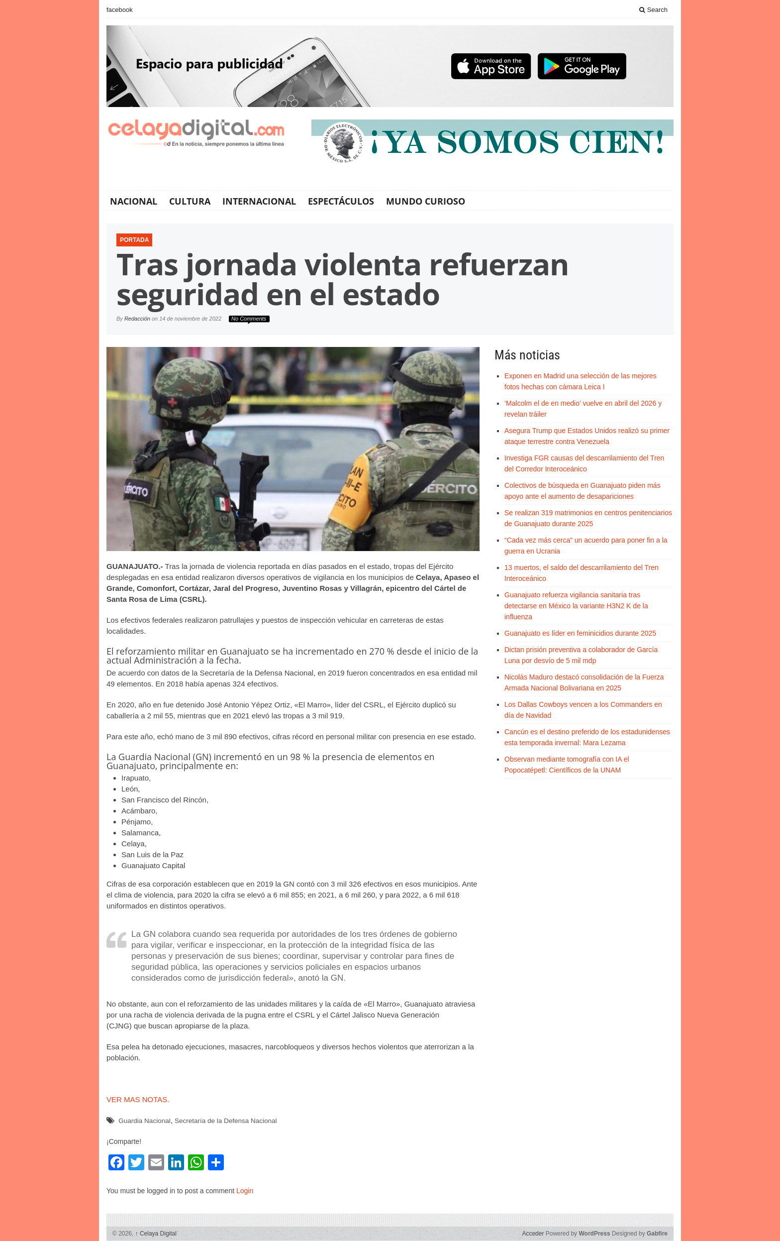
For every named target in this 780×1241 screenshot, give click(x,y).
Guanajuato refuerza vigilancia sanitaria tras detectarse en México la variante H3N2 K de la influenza (576, 606)
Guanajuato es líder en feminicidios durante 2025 (580, 633)
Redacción (137, 319)
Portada (134, 239)
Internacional (259, 201)
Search (653, 9)
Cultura (189, 201)
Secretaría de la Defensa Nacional (226, 1121)
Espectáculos (341, 201)
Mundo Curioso (425, 201)
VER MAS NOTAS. (137, 1099)
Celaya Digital (156, 1233)
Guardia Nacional (144, 1121)
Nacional (133, 201)
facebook (119, 9)
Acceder (533, 1233)
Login (244, 1191)
